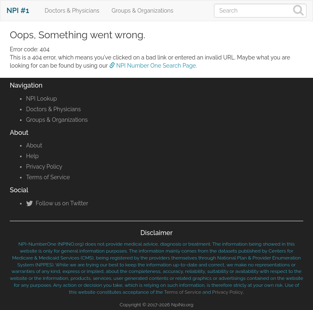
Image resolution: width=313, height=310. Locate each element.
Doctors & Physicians (72, 10)
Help (32, 156)
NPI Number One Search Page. (153, 65)
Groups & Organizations (142, 10)
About (34, 145)
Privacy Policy (44, 166)
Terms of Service (48, 177)
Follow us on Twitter (57, 203)
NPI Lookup (41, 98)
